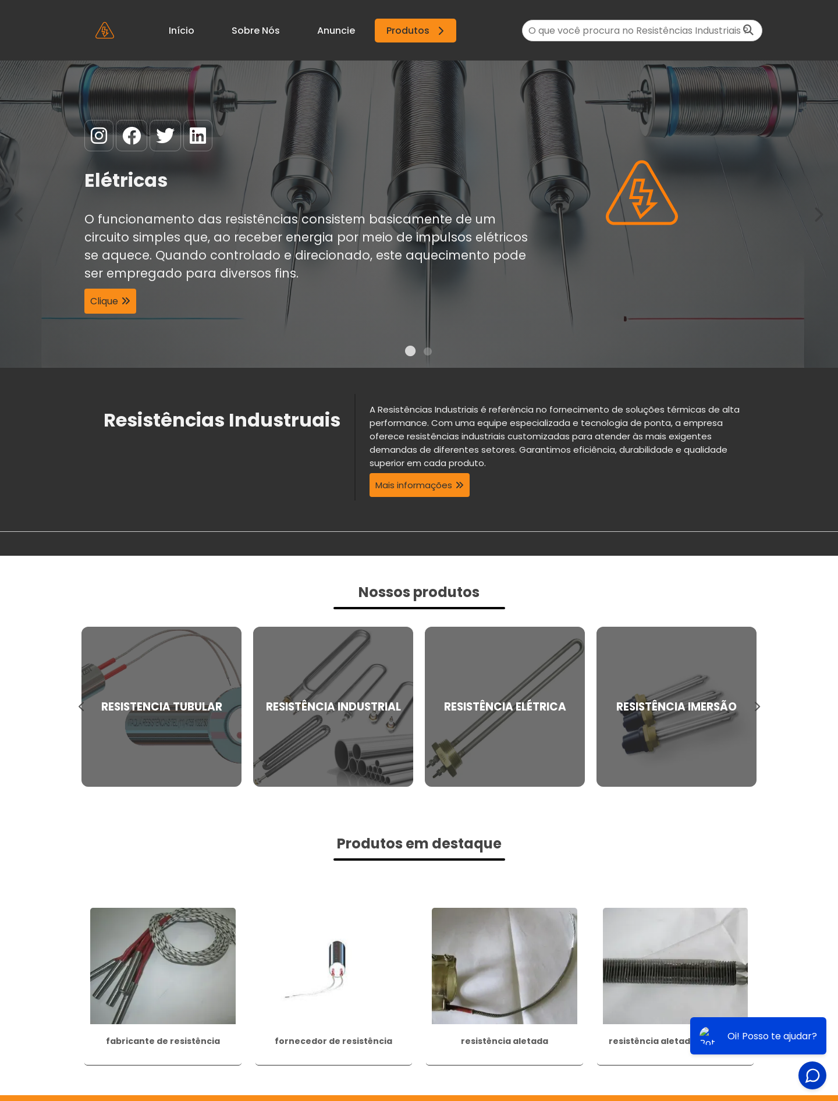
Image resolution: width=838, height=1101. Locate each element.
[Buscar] (748, 31)
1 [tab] (410, 353)
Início (181, 30)
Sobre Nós (256, 30)
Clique (104, 301)
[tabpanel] (419, 214)
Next (818, 213)
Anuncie (336, 30)
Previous (20, 213)
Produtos (417, 30)
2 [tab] (428, 353)
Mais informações (413, 485)
